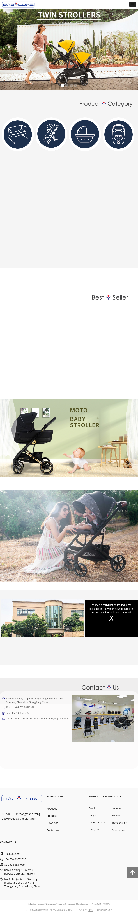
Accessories (118, 829)
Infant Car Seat (97, 822)
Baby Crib (94, 815)
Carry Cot (94, 829)
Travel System (119, 822)
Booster (116, 815)
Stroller (93, 808)
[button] (132, 4)
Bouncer (116, 808)
